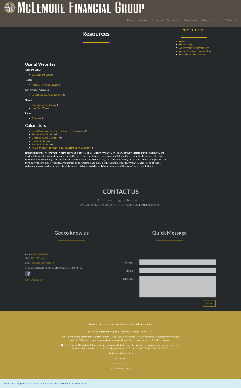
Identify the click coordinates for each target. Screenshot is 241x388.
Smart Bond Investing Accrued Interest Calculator (58, 131)
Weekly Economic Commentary (195, 51)
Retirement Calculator (43, 134)
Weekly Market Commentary (194, 47)
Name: (129, 263)
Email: (130, 272)
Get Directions (33, 281)
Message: (128, 282)
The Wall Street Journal (44, 104)
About (141, 20)
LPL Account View (41, 74)
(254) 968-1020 (41, 255)
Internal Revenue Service (45, 84)
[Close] (237, 383)
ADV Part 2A (119, 363)
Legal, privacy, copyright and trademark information (125, 324)
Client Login (232, 20)
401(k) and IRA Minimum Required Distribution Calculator (61, 147)
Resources (189, 20)
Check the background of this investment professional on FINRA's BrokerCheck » (45, 383)
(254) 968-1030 (38, 259)
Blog (204, 20)
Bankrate (36, 118)
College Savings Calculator (46, 137)
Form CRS (126, 353)
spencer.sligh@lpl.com (43, 264)
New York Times (40, 108)
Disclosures (120, 358)
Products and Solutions (164, 20)
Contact (216, 20)
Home (130, 20)
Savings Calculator (41, 144)
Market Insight (186, 44)
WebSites (184, 40)
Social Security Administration (47, 94)
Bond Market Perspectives (193, 54)
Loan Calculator (40, 141)
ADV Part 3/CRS (119, 368)
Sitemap (92, 324)
